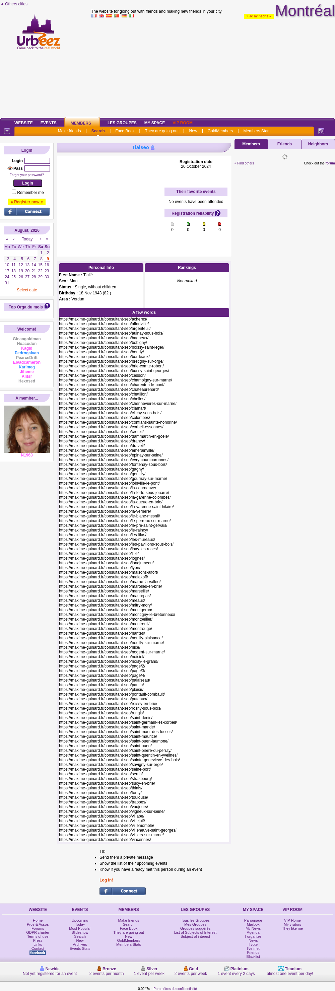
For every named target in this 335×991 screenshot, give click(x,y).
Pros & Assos (38, 924)
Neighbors (318, 144)
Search (98, 131)
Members (81, 123)
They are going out (162, 131)
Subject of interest (195, 936)
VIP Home (292, 920)
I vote (253, 944)
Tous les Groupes (195, 920)
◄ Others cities (13, 4)
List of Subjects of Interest (195, 932)
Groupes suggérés (195, 928)
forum (330, 163)
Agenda (253, 932)
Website (23, 123)
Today (80, 924)
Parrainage (253, 920)
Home (38, 920)
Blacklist (253, 956)
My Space (154, 123)
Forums (37, 928)
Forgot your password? (27, 175)
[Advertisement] (213, 67)
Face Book (124, 131)
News (253, 940)
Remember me (30, 192)
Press (38, 940)
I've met (253, 948)
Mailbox (253, 924)
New (193, 131)
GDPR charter (37, 932)
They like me (292, 928)
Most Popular (80, 928)
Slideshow (80, 932)
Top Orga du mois (26, 307)
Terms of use (37, 936)
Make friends (69, 131)
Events (49, 123)
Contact (37, 948)
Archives (80, 944)
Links (38, 944)
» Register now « (27, 202)
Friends (284, 144)
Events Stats (80, 948)
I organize (253, 936)
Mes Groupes (195, 924)
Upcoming (80, 920)
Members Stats (257, 131)
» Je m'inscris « (259, 16)
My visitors (292, 924)
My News (253, 928)
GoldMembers (220, 131)
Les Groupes (122, 123)
